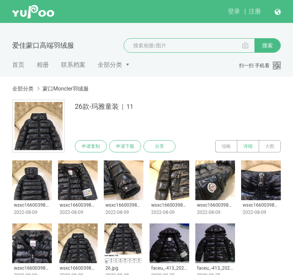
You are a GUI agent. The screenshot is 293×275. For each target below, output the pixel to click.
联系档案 (73, 64)
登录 (234, 11)
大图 (269, 146)
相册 (43, 64)
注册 (255, 11)
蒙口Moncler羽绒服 (65, 89)
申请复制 (91, 146)
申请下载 (125, 146)
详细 (248, 146)
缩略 (226, 146)
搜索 (267, 45)
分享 (159, 146)
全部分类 (110, 64)
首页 (18, 64)
